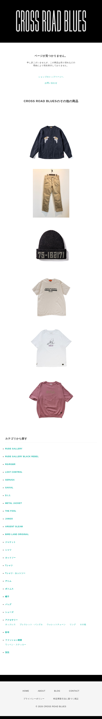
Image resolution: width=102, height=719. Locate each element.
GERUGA (10, 480)
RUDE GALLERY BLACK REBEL (22, 456)
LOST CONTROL (14, 472)
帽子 (7, 596)
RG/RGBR (10, 464)
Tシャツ (9, 565)
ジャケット (10, 542)
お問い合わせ (51, 83)
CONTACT (74, 691)
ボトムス (9, 589)
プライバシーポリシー (34, 699)
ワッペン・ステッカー (15, 644)
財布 (7, 632)
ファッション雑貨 (13, 640)
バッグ (8, 604)
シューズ (9, 612)
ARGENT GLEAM (14, 526)
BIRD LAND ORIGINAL (17, 534)
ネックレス (10, 624)
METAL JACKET (13, 503)
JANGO (9, 519)
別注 (7, 652)
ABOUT (41, 691)
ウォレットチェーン (56, 624)
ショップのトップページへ (51, 77)
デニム (8, 581)
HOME (26, 691)
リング (73, 624)
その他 (83, 624)
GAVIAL (9, 488)
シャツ (8, 550)
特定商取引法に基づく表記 (66, 699)
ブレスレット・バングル (31, 624)
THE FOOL (10, 511)
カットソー (10, 558)
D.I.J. (8, 495)
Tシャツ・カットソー (15, 573)
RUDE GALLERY (13, 449)
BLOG (57, 691)
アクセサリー (11, 620)
